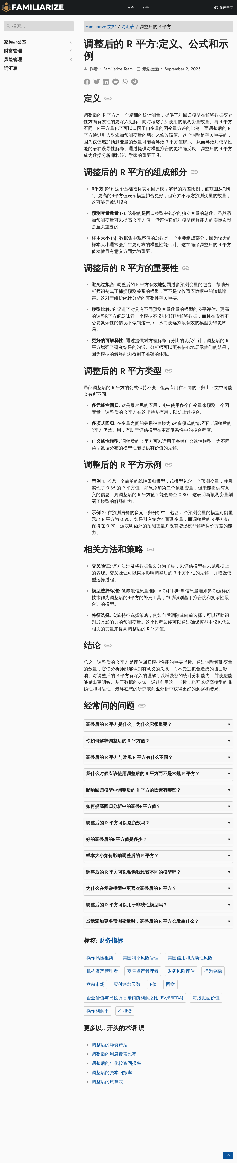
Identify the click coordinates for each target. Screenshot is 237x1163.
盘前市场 (95, 984)
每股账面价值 (206, 998)
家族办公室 (15, 42)
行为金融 (213, 971)
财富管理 (13, 51)
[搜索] (39, 26)
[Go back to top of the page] (228, 1155)
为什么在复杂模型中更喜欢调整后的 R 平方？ (131, 888)
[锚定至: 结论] (108, 645)
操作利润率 (97, 1011)
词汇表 (10, 68)
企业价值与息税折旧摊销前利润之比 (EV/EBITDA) (134, 998)
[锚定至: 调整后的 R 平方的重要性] (185, 268)
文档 (130, 8)
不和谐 (125, 1011)
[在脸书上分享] (88, 80)
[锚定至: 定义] (108, 98)
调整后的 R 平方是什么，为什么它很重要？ (129, 724)
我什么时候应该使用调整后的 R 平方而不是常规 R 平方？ (143, 773)
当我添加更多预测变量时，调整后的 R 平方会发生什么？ (142, 921)
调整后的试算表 (107, 1082)
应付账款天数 (127, 984)
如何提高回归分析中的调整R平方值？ (123, 806)
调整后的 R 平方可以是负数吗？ (118, 823)
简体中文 (223, 7)
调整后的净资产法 (110, 1045)
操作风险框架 (99, 958)
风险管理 (13, 59)
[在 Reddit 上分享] (117, 80)
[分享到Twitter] (98, 80)
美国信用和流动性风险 (190, 958)
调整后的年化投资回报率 (116, 1063)
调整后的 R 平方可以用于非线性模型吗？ (126, 905)
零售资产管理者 (142, 971)
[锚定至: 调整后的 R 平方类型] (168, 370)
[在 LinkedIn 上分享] (107, 80)
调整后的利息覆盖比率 (114, 1054)
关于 (145, 8)
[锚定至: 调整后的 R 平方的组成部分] (194, 172)
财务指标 (111, 940)
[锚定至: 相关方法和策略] (150, 549)
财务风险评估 (181, 971)
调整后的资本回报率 (112, 1072)
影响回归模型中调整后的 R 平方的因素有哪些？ (133, 790)
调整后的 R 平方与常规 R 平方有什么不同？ (129, 757)
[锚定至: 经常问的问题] (142, 705)
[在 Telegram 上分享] (136, 80)
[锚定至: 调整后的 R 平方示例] (168, 464)
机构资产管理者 (102, 971)
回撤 (170, 984)
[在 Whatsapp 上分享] (126, 80)
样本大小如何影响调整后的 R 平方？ (122, 855)
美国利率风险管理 (140, 958)
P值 (153, 984)
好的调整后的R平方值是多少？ (116, 839)
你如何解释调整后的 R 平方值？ (118, 741)
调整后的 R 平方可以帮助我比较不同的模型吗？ (133, 872)
